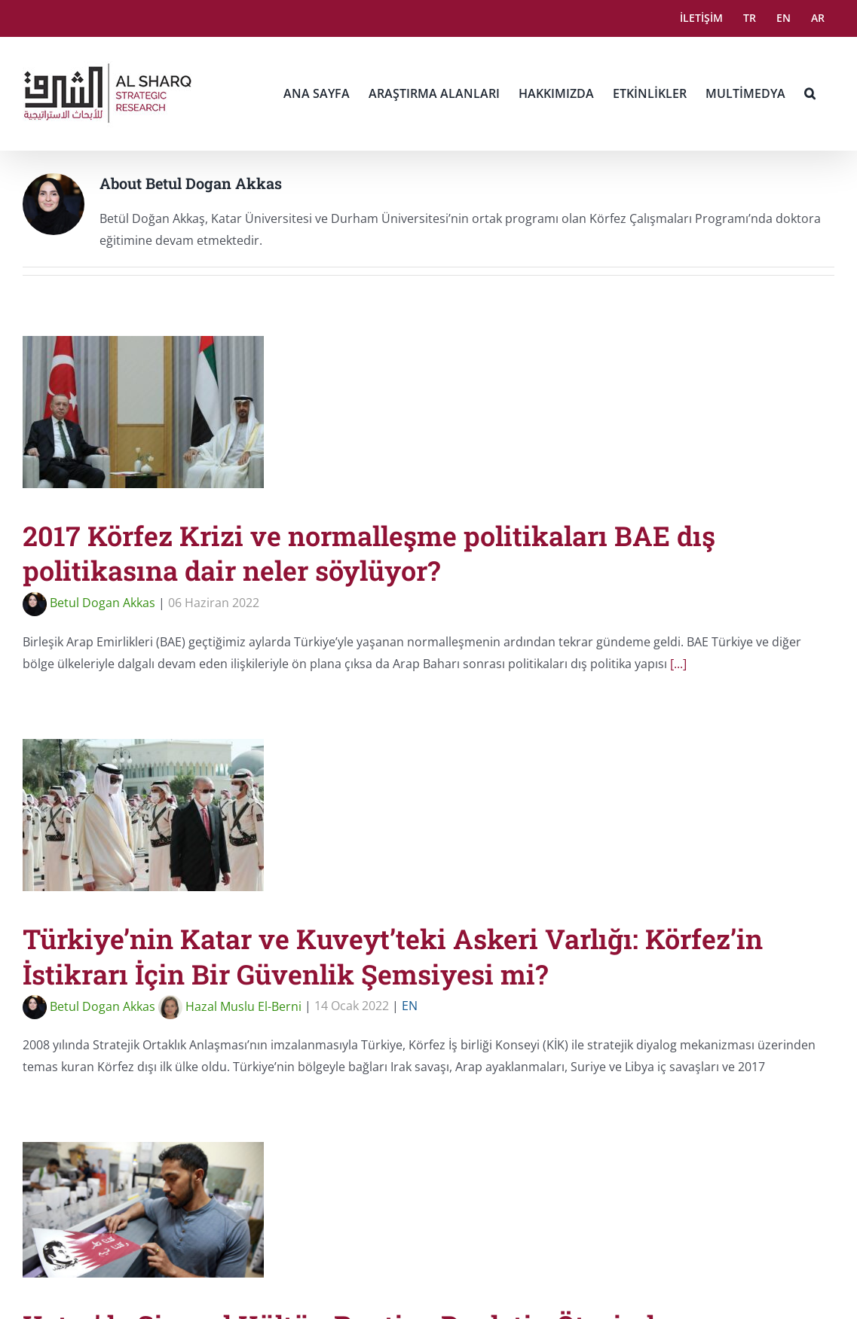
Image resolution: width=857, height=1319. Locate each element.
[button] (810, 93)
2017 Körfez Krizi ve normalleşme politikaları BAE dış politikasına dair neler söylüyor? (369, 553)
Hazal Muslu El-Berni (229, 1006)
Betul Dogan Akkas (89, 602)
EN (410, 1006)
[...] (678, 663)
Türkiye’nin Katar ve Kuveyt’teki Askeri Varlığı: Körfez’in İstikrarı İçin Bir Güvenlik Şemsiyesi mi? (393, 956)
